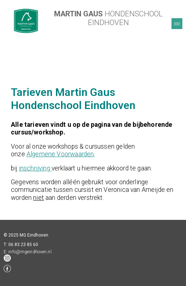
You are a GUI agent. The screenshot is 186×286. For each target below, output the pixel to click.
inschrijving (35, 168)
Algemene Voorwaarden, (61, 154)
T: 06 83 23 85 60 (21, 244)
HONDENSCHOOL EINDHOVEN (108, 18)
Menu (176, 23)
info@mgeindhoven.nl (29, 251)
